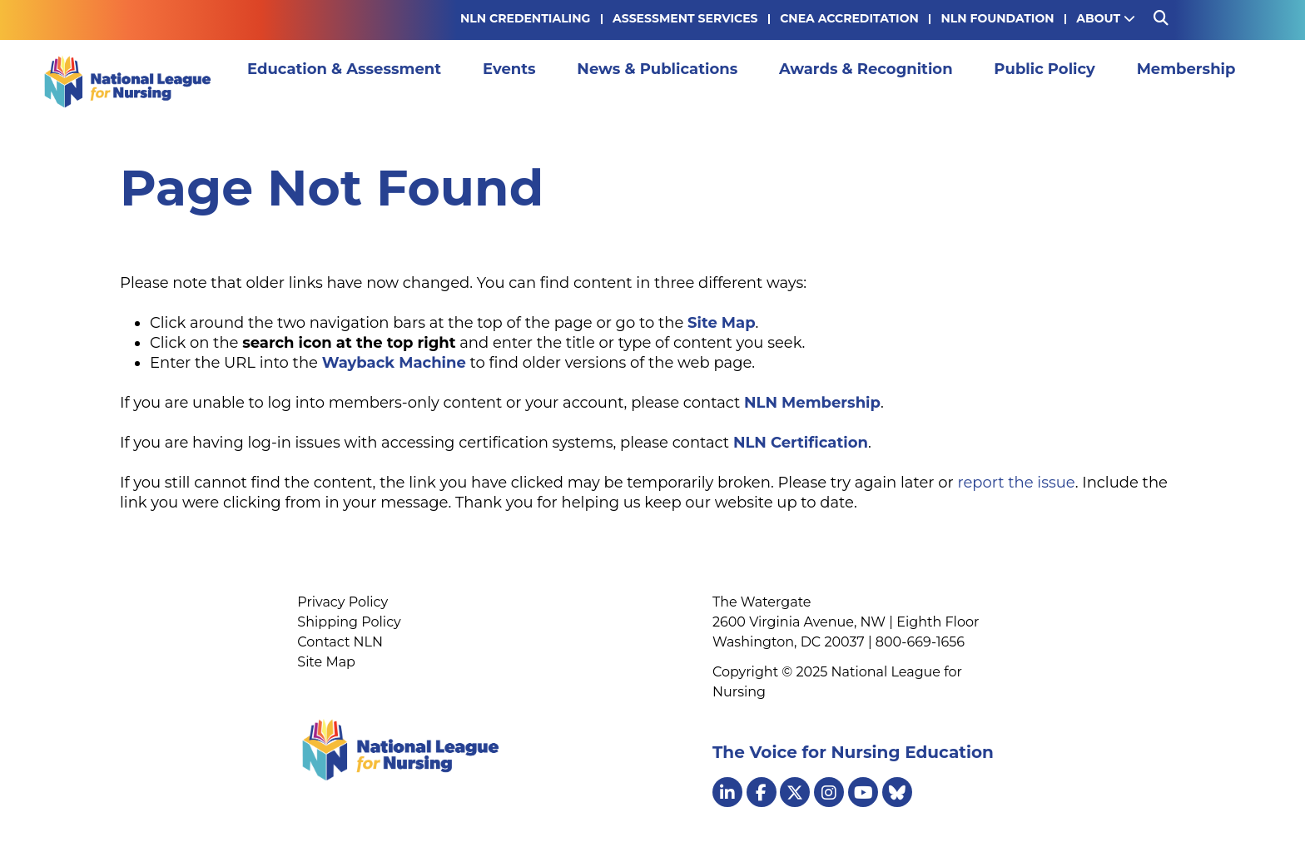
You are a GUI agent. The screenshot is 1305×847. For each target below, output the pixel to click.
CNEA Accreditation (849, 18)
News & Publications (666, 81)
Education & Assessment (353, 81)
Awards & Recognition (875, 81)
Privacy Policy (342, 602)
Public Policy (1053, 81)
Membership (1194, 81)
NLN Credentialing (525, 18)
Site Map (326, 662)
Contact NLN (340, 642)
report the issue (1015, 482)
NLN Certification (800, 442)
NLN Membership (812, 403)
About (1105, 18)
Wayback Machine (394, 363)
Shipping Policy (348, 622)
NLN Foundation (997, 18)
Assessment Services (685, 18)
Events (518, 81)
